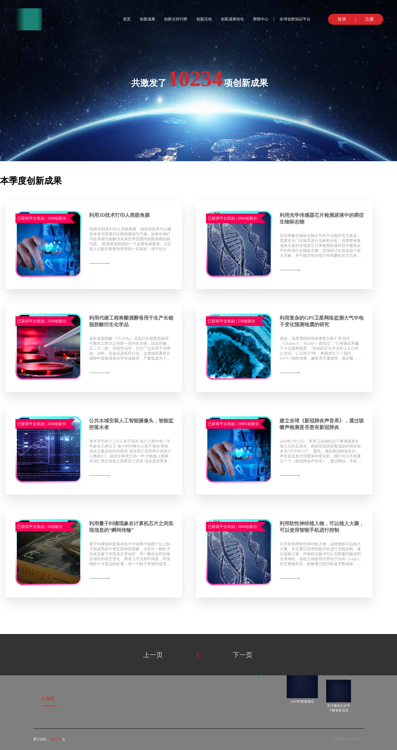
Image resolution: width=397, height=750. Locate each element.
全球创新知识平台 (295, 19)
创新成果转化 (232, 19)
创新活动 (204, 19)
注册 (372, 19)
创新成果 (147, 19)
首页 (127, 19)
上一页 (153, 655)
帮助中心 (261, 19)
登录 (339, 19)
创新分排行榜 (175, 19)
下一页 (243, 655)
